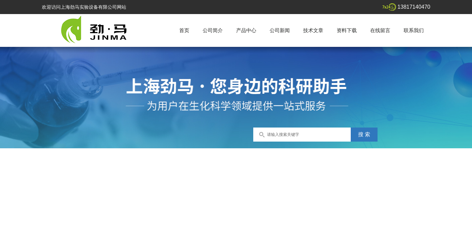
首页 (184, 30)
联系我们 (414, 30)
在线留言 (380, 30)
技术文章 (313, 30)
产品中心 (246, 30)
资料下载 (347, 30)
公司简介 (213, 30)
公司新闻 (280, 30)
